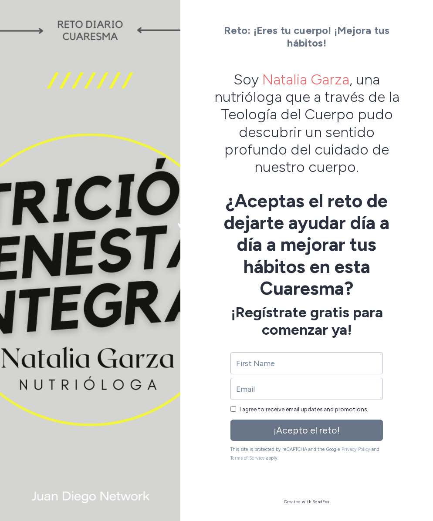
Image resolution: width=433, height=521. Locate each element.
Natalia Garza (305, 79)
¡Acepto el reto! (307, 430)
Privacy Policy (356, 449)
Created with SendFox (307, 501)
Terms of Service (247, 458)
